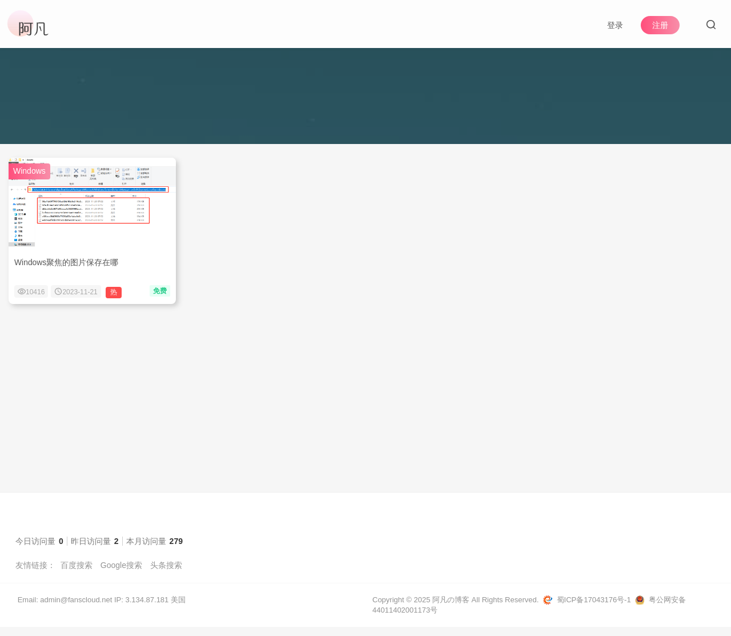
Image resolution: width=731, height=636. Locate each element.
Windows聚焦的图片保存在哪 (66, 271)
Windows (29, 180)
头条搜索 (166, 574)
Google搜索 (121, 574)
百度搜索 (77, 574)
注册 (660, 25)
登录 (615, 25)
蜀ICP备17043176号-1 (594, 609)
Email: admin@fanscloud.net (65, 609)
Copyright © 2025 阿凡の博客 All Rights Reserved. (455, 609)
